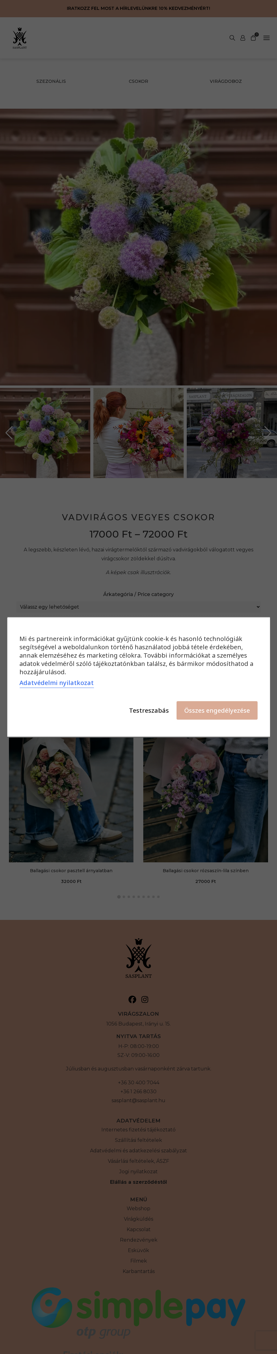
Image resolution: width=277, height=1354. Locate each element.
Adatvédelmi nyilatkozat (56, 683)
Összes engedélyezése (217, 710)
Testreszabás (149, 710)
